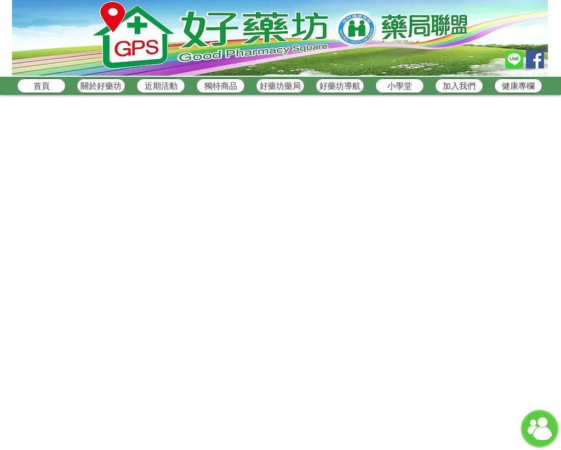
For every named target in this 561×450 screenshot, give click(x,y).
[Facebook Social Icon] (535, 59)
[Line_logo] (514, 59)
